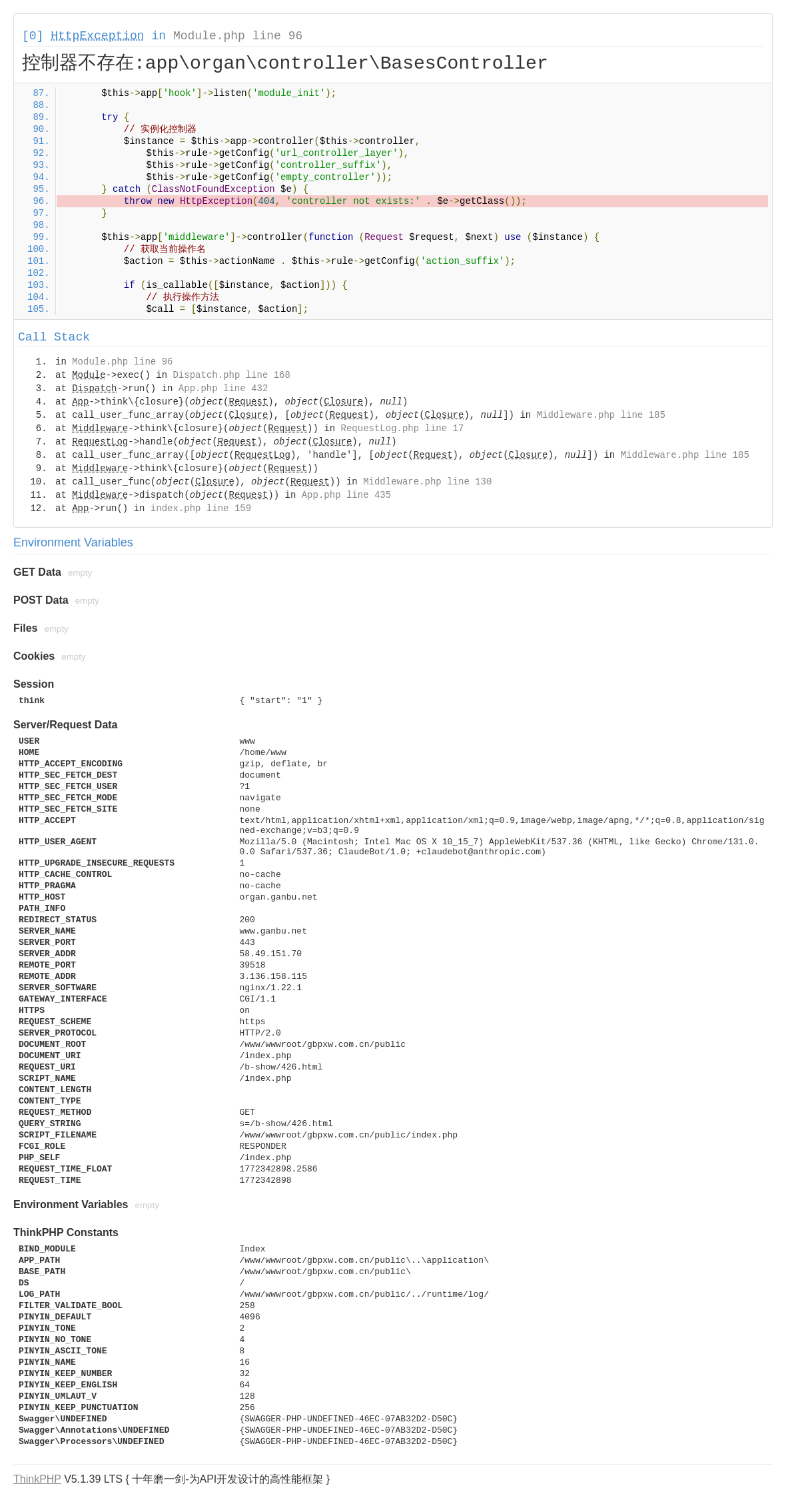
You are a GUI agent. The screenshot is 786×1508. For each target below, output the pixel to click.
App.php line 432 (223, 388)
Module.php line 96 (237, 36)
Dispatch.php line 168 (231, 375)
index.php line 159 (201, 508)
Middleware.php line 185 (601, 415)
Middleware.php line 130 (427, 481)
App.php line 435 (346, 495)
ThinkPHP (37, 1479)
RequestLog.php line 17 (402, 428)
